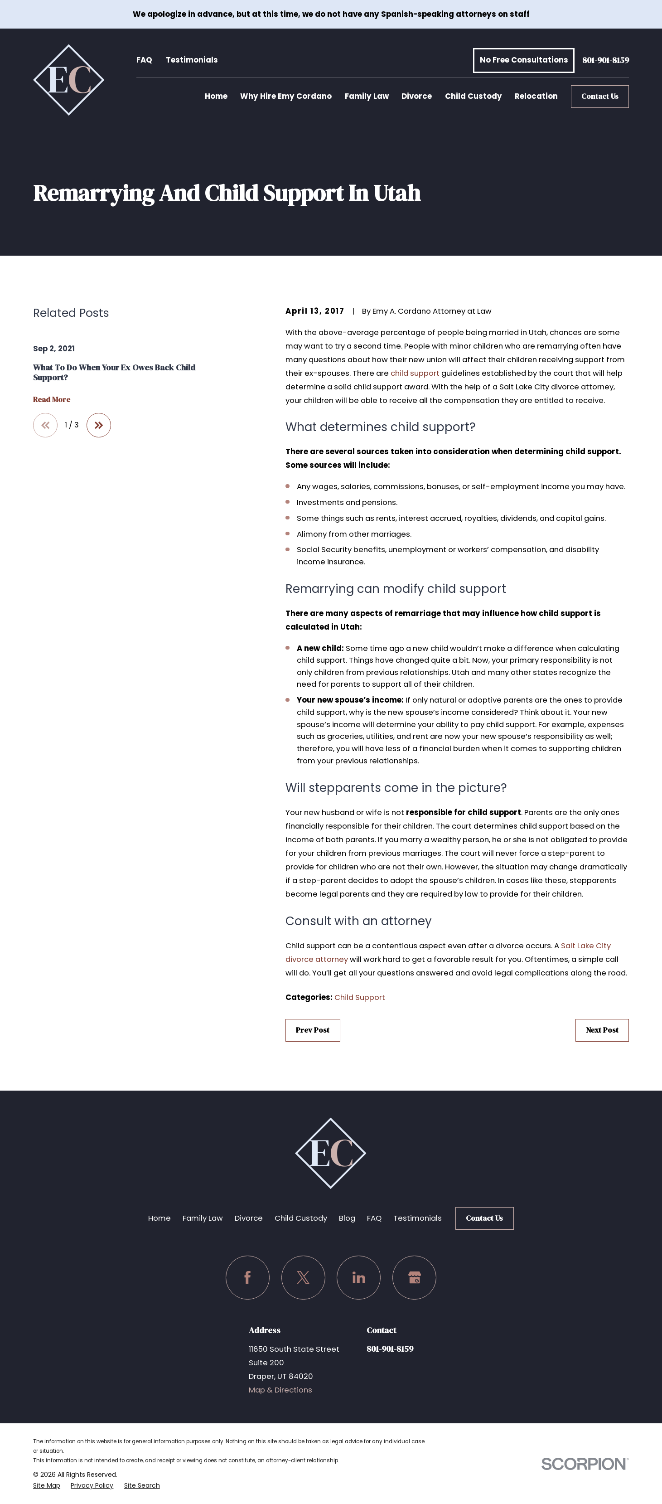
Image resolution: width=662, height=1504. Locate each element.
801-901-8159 (605, 60)
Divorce (249, 1218)
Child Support (359, 997)
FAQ (144, 60)
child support (415, 373)
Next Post (602, 1030)
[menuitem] (46, 1485)
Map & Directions (280, 1390)
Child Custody (301, 1218)
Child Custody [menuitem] (473, 96)
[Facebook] (248, 1278)
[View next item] (99, 425)
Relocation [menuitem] (536, 96)
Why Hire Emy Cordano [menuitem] (286, 96)
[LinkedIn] (359, 1278)
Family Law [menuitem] (367, 96)
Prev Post (312, 1030)
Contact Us (600, 96)
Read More (51, 400)
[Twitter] (303, 1278)
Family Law (203, 1218)
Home (159, 1218)
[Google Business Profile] (414, 1278)
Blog (347, 1218)
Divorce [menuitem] (416, 96)
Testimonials (192, 60)
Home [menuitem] (216, 96)
